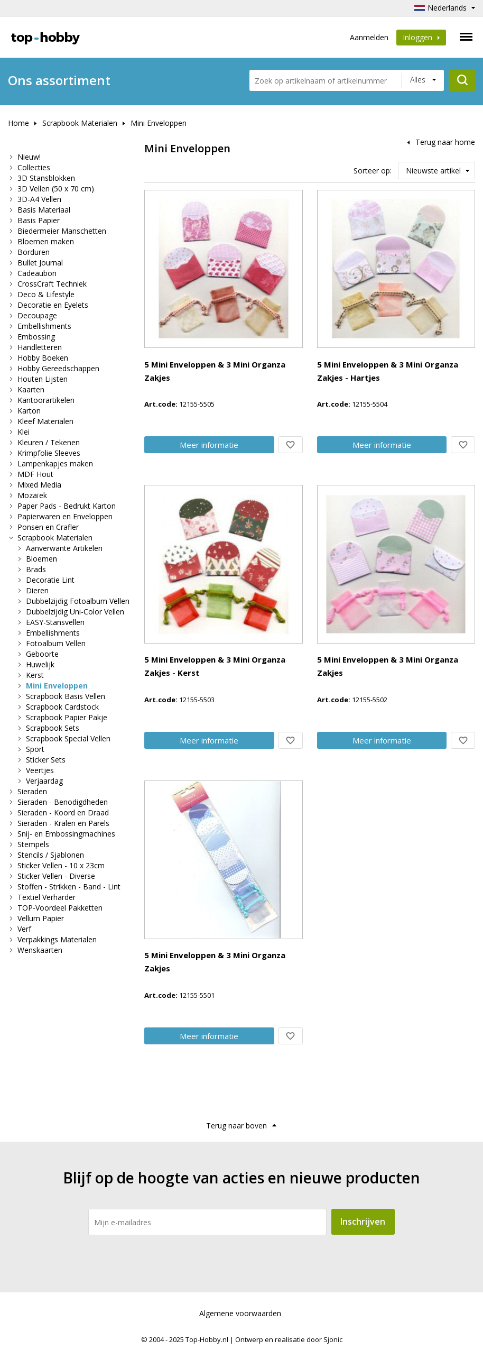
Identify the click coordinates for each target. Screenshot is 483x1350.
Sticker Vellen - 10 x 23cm (61, 865)
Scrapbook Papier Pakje (66, 717)
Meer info (209, 444)
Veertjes (40, 770)
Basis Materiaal (43, 210)
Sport (35, 749)
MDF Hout (35, 474)
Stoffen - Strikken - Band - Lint (68, 886)
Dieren (37, 590)
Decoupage (37, 315)
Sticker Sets (46, 760)
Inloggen (421, 37)
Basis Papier (38, 220)
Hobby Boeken (42, 358)
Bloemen (41, 559)
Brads (36, 569)
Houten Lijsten (42, 379)
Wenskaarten (39, 950)
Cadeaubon (37, 273)
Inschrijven (362, 1221)
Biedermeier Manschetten (61, 231)
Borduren (33, 252)
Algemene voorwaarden (240, 1313)
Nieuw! (29, 157)
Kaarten (30, 389)
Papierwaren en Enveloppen (65, 516)
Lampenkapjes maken (55, 463)
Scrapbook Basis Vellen (65, 696)
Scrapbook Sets (52, 728)
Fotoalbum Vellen (56, 643)
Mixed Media (39, 485)
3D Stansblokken (46, 178)
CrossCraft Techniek (52, 284)
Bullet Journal (40, 263)
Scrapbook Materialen (79, 123)
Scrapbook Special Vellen (68, 738)
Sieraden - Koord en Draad (63, 812)
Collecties (33, 167)
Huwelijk (40, 664)
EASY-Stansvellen (55, 622)
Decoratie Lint (50, 580)
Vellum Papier (40, 918)
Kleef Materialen (45, 421)
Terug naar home (445, 142)
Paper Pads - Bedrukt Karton (66, 506)
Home (18, 123)
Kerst (35, 675)
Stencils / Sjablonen (50, 855)
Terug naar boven (236, 1126)
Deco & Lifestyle (46, 294)
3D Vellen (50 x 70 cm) (55, 188)
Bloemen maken (45, 241)
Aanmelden (369, 37)
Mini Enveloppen (159, 123)
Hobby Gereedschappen (58, 368)
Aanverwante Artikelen (64, 548)
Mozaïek (32, 495)
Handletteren (39, 347)
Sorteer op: (373, 171)
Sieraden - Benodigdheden (62, 802)
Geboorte (42, 654)
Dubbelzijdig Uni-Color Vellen (75, 612)
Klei (23, 432)
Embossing (36, 337)
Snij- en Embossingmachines (66, 834)
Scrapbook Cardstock (62, 707)
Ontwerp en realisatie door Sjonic (288, 1339)
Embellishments (44, 326)
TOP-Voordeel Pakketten (60, 908)
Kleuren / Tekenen (48, 442)
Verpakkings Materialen (57, 939)
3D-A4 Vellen (39, 199)
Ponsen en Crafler (48, 527)
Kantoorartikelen (46, 400)
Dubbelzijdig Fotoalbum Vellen (77, 601)
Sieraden (32, 791)
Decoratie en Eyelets (52, 305)
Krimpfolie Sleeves (48, 453)
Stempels (33, 844)
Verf (24, 929)
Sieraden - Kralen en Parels (63, 823)
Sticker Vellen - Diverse (56, 876)
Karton (29, 411)
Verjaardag (44, 781)
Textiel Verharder (46, 897)
